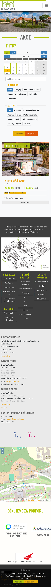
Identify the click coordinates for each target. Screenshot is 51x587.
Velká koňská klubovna (25, 283)
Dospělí (11, 193)
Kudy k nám (5, 356)
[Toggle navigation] (46, 5)
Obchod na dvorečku (9, 318)
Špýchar (42, 286)
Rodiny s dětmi (20, 193)
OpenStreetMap (34, 500)
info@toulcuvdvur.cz (13, 381)
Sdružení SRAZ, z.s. (9, 293)
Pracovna (25, 293)
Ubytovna (41, 294)
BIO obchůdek (9, 313)
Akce (6, 183)
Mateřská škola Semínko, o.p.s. (9, 299)
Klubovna (25, 310)
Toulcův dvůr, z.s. (9, 278)
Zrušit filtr (31, 133)
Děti (6, 193)
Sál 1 (25, 297)
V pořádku (19, 581)
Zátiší (26, 318)
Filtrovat (19, 133)
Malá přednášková (25, 288)
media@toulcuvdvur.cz (15, 419)
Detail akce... (25, 202)
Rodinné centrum (41, 281)
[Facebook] (18, 434)
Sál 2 (25, 301)
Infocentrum (42, 290)
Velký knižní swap (14, 181)
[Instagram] (33, 434)
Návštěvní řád (6, 404)
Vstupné (4, 407)
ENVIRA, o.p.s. (9, 287)
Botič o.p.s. (9, 283)
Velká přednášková (25, 314)
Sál (25, 305)
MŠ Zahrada (41, 298)
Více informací (31, 581)
